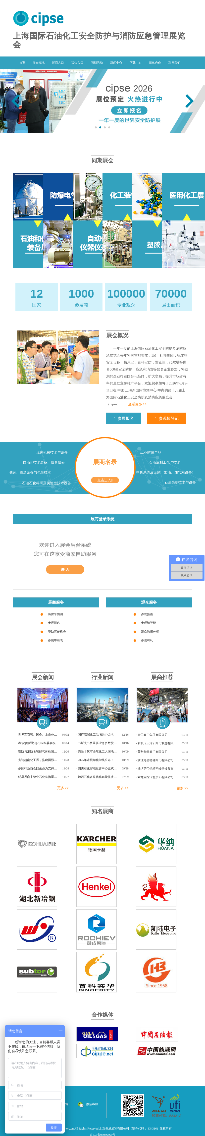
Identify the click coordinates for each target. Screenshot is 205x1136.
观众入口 (77, 62)
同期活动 (97, 62)
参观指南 (147, 614)
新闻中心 (116, 62)
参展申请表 (55, 640)
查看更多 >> (137, 404)
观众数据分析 (150, 631)
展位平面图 (55, 614)
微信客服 (87, 1104)
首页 (22, 62)
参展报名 (124, 418)
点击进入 (104, 480)
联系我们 (174, 62)
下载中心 (136, 62)
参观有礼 (147, 640)
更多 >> (63, 788)
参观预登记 (167, 418)
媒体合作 (155, 62)
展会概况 (39, 62)
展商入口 (58, 62)
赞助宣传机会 (57, 631)
